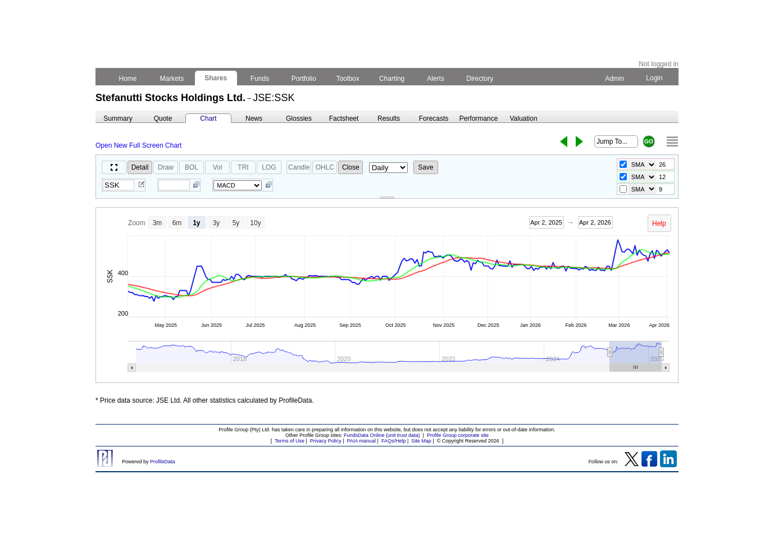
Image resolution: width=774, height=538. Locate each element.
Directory (480, 79)
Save (425, 167)
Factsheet (344, 118)
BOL (191, 167)
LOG (269, 167)
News (253, 118)
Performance (478, 118)
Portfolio (304, 79)
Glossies (299, 118)
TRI (243, 167)
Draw (166, 167)
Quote (163, 118)
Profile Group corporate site (458, 435)
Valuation (523, 118)
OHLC (325, 167)
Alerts (436, 79)
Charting (392, 79)
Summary (117, 118)
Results (388, 118)
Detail (140, 167)
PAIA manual (361, 441)
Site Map (421, 441)
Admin (614, 79)
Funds (260, 79)
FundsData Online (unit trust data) (382, 435)
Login (654, 78)
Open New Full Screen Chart (138, 145)
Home (128, 79)
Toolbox (347, 79)
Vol (217, 167)
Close (350, 167)
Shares (216, 78)
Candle (298, 167)
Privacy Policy (326, 441)
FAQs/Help (393, 441)
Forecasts (434, 118)
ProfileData (162, 461)
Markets (171, 79)
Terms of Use (289, 441)
